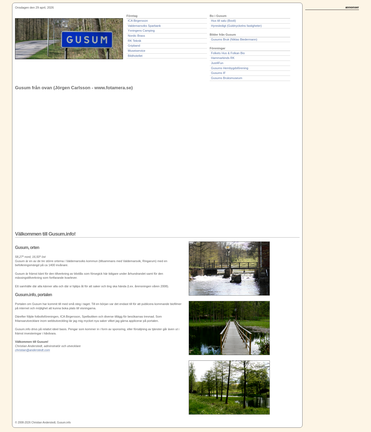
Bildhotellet (135, 55)
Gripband (134, 45)
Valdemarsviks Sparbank (144, 25)
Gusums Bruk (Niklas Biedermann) (234, 39)
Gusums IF (218, 73)
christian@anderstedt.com (32, 350)
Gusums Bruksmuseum (226, 78)
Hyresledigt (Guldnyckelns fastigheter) (236, 25)
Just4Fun (217, 63)
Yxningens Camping (141, 30)
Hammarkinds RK (223, 57)
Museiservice (136, 50)
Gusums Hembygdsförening (229, 68)
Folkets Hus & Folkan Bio (228, 53)
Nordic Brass (136, 35)
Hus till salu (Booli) (223, 20)
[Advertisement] (338, 94)
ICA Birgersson (138, 20)
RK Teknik (134, 40)
